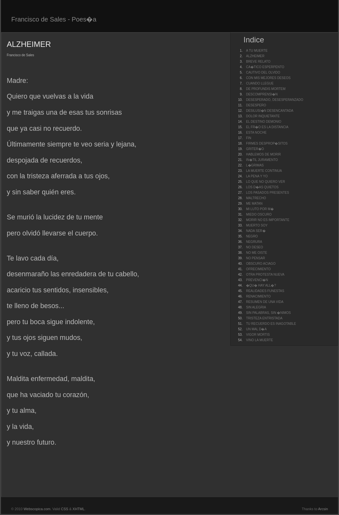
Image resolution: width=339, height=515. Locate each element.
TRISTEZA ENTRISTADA (264, 318)
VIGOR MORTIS (258, 334)
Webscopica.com (36, 509)
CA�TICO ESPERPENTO (265, 67)
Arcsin (323, 509)
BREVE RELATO (258, 61)
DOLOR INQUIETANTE (263, 116)
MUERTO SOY (257, 225)
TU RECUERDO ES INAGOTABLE (271, 323)
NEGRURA (254, 242)
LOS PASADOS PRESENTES (267, 192)
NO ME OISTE (256, 252)
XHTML (79, 509)
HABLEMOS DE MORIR (263, 154)
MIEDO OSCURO (258, 214)
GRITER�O (255, 149)
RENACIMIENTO (258, 296)
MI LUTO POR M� (260, 209)
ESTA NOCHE (256, 132)
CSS (65, 509)
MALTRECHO (256, 198)
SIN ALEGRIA (256, 307)
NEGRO (252, 236)
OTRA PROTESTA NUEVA (265, 274)
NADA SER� (256, 231)
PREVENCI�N (257, 280)
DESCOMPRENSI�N (262, 94)
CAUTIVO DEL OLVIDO (263, 72)
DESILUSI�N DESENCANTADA (269, 110)
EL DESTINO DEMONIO (263, 121)
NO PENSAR (255, 258)
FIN (248, 138)
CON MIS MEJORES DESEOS (268, 78)
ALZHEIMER (255, 56)
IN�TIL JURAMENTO (262, 160)
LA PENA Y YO (257, 176)
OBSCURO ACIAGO (261, 263)
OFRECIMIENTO (258, 269)
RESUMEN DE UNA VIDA (264, 302)
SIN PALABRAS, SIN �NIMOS (268, 313)
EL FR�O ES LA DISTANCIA (267, 127)
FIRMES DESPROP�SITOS (267, 143)
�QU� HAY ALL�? (261, 285)
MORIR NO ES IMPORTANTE (267, 220)
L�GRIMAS (255, 165)
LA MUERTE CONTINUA (264, 171)
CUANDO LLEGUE (260, 83)
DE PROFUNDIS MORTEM (266, 89)
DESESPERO (256, 105)
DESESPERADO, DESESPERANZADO (274, 100)
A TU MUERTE (257, 50)
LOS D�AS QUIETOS (262, 187)
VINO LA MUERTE (259, 340)
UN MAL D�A (256, 329)
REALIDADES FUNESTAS (265, 291)
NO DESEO (254, 247)
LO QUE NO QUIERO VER (265, 181)
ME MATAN (254, 203)
